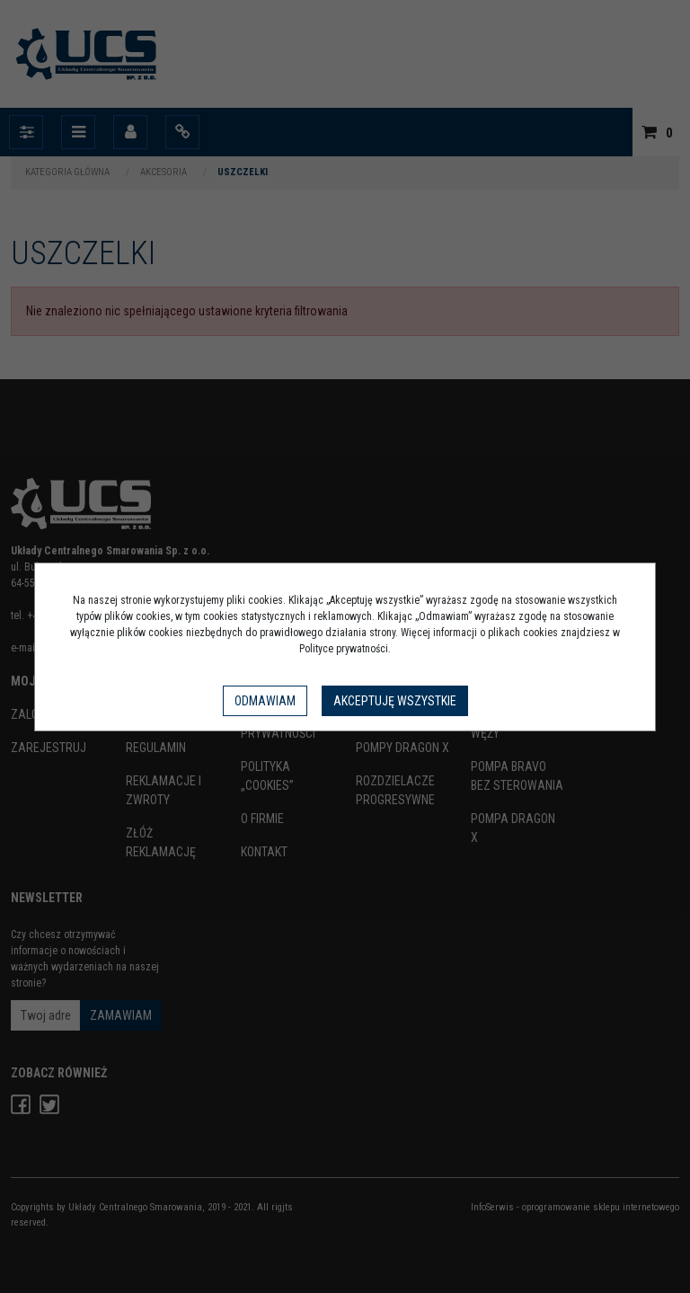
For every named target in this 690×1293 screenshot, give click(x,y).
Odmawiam (265, 701)
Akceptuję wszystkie (394, 701)
